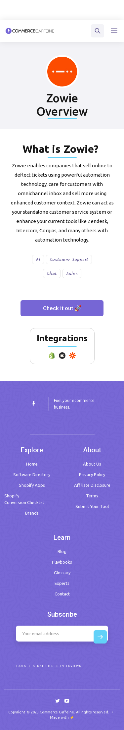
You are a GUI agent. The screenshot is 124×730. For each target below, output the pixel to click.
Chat (52, 273)
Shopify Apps (32, 485)
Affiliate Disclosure (92, 485)
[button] (114, 31)
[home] (30, 31)
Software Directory (31, 474)
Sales (72, 273)
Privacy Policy (92, 474)
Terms (92, 495)
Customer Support (69, 259)
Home (32, 464)
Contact (62, 593)
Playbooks (62, 562)
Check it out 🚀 (62, 308)
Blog (62, 551)
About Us (92, 464)
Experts (62, 583)
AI (38, 259)
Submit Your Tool (92, 506)
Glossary (62, 572)
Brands (32, 513)
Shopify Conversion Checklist (24, 499)
